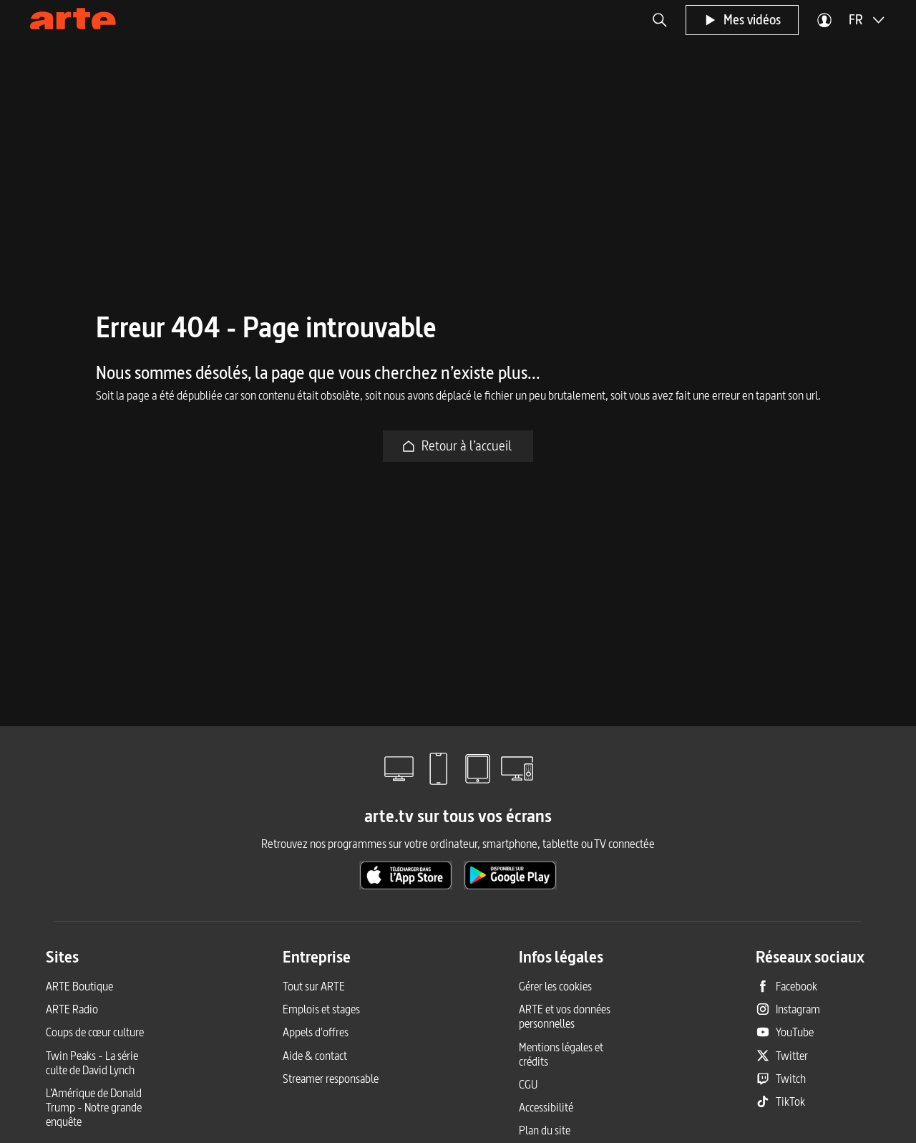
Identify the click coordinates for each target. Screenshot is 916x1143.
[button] (660, 20)
